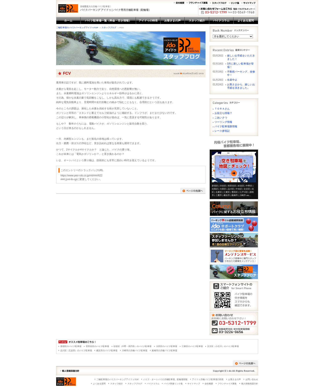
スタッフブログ (109, 27)
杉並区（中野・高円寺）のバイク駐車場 (132, 346)
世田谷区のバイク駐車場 (97, 346)
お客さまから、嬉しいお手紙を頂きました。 (241, 86)
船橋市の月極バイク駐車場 (164, 350)
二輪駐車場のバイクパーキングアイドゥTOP (77, 27)
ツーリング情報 (223, 122)
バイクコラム (153, 383)
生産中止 (233, 79)
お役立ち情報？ (223, 113)
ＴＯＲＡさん (222, 108)
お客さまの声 (234, 379)
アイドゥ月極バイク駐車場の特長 (208, 379)
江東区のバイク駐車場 (192, 346)
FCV (67, 73)
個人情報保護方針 (249, 383)
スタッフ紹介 (116, 383)
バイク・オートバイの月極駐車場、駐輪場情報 (165, 379)
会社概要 (209, 383)
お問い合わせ (251, 379)
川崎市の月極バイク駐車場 (134, 350)
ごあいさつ (221, 117)
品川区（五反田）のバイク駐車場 (76, 350)
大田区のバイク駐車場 (166, 346)
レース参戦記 (222, 130)
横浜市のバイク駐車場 (106, 350)
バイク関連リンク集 (173, 383)
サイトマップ (193, 383)
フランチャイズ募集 (227, 383)
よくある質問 (99, 383)
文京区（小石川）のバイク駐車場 (223, 346)
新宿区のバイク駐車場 (70, 346)
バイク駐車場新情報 (226, 126)
